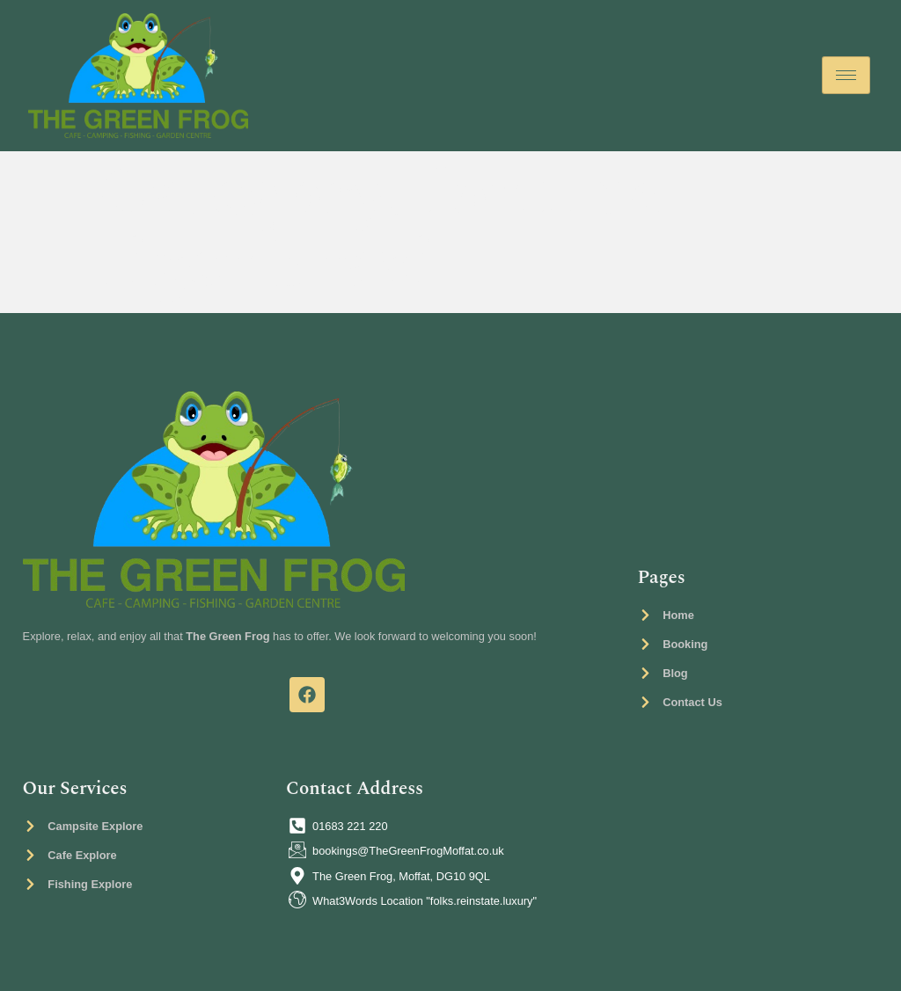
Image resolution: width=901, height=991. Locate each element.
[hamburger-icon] (846, 75)
